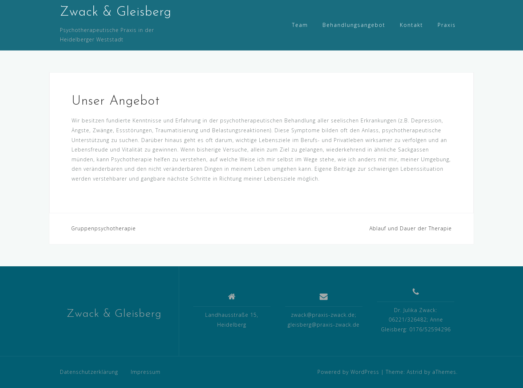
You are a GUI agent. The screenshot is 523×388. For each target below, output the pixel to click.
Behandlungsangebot (354, 24)
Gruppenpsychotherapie (103, 228)
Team (300, 24)
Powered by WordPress (348, 371)
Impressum (146, 371)
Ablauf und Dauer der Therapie (410, 228)
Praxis (447, 24)
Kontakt (411, 24)
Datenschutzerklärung (89, 371)
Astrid (414, 371)
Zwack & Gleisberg (115, 12)
